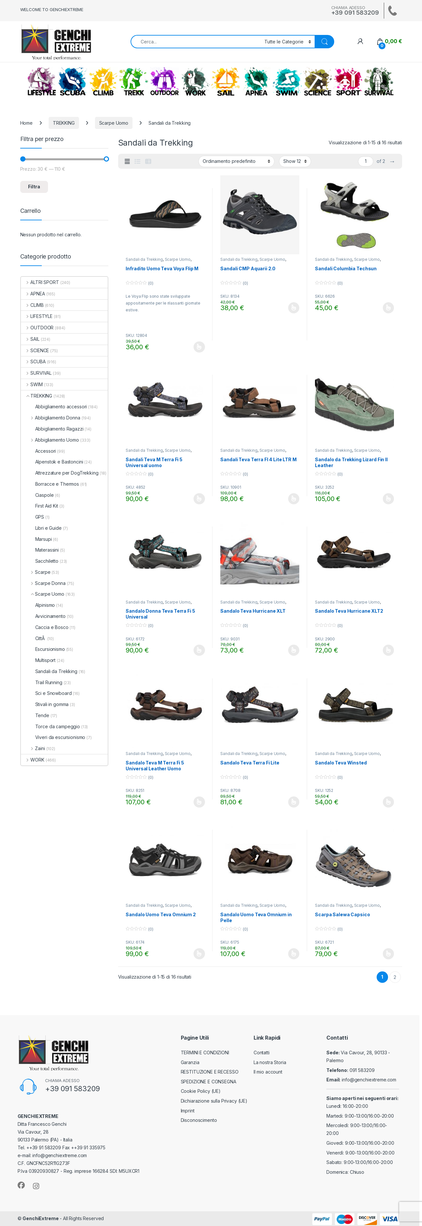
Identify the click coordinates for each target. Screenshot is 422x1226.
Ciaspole (37, 495)
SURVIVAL (379, 81)
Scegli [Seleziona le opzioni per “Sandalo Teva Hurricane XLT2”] (388, 650)
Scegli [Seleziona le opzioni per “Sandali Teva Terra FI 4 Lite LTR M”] (294, 498)
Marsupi (36, 539)
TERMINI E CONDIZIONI (205, 1052)
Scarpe (36, 572)
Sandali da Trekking (144, 259)
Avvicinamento (43, 616)
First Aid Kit (39, 506)
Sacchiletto (39, 561)
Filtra (34, 186)
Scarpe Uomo (113, 123)
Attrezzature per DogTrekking (60, 473)
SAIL (225, 81)
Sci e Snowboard (46, 693)
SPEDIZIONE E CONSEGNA (208, 1081)
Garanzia (190, 1062)
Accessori (38, 451)
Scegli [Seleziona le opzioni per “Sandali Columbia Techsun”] (388, 307)
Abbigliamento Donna (50, 417)
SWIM (287, 81)
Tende (35, 715)
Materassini (40, 550)
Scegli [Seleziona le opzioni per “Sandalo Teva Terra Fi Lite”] (294, 802)
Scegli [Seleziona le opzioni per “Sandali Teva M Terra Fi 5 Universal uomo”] (199, 498)
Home (26, 123)
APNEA (256, 81)
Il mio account (268, 1072)
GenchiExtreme (40, 1218)
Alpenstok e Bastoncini (52, 461)
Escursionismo (43, 649)
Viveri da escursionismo (53, 737)
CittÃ (33, 638)
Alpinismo (38, 605)
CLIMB (103, 81)
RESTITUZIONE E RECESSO (210, 1072)
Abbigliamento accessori (54, 406)
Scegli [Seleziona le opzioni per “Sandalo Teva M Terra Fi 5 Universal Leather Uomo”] (199, 802)
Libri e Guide (41, 528)
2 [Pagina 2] (395, 977)
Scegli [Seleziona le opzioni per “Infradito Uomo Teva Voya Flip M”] (199, 347)
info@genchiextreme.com (369, 1079)
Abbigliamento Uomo (50, 440)
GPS (32, 517)
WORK (195, 81)
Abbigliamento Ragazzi (52, 429)
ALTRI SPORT (348, 81)
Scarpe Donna (43, 583)
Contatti (262, 1052)
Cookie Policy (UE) (201, 1091)
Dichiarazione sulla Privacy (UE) (214, 1101)
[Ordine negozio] (236, 161)
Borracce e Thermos (50, 484)
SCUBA (72, 81)
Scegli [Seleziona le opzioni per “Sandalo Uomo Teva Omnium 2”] (199, 953)
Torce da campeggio (50, 726)
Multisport (38, 660)
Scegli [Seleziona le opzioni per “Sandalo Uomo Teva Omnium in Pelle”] (294, 953)
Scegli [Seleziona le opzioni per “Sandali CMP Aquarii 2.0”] (294, 307)
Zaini (33, 748)
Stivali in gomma (45, 704)
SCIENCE (317, 81)
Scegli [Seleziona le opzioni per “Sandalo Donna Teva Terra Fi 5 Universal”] (199, 650)
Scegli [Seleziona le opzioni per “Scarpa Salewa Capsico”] (388, 953)
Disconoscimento (199, 1120)
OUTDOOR (164, 81)
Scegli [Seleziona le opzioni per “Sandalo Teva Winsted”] (388, 802)
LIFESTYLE (41, 81)
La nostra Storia (270, 1062)
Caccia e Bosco (45, 627)
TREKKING (133, 81)
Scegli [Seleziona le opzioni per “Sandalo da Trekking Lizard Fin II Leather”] (388, 498)
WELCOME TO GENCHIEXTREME (52, 9)
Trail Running (41, 682)
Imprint (188, 1110)
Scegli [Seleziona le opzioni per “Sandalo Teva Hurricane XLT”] (294, 650)
